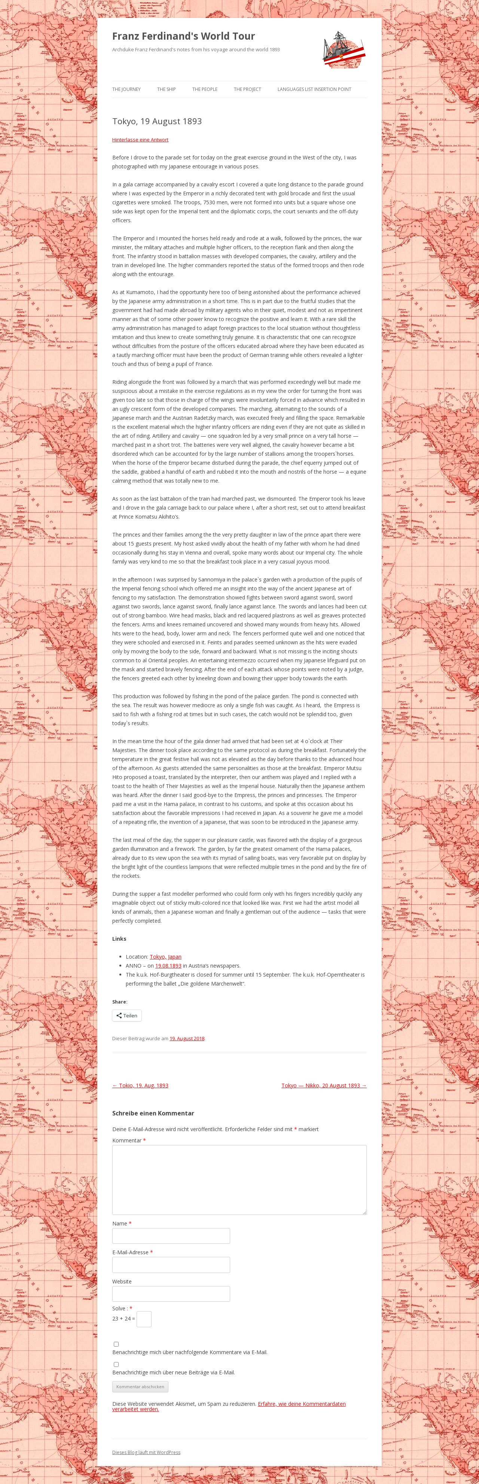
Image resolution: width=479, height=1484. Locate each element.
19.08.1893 (168, 965)
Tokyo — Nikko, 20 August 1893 (324, 1085)
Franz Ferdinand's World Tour (183, 36)
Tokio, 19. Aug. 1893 (140, 1085)
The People (204, 89)
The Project (247, 89)
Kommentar (129, 1140)
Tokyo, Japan (165, 956)
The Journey (126, 89)
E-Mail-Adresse (132, 1252)
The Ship (166, 89)
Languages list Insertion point (314, 89)
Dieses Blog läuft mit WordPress (146, 1452)
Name (122, 1223)
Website (122, 1281)
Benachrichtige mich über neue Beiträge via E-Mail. (173, 1372)
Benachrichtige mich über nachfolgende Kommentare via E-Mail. (190, 1352)
